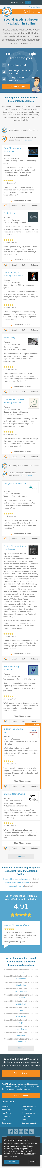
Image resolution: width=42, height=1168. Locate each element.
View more (21, 856)
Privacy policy (27, 1109)
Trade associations (29, 1106)
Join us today (21, 1073)
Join (27, 2)
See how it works (21, 1095)
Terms (24, 1120)
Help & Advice (7, 1113)
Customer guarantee (30, 1123)
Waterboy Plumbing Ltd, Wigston (16, 925)
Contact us (6, 1116)
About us (5, 1106)
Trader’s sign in (34, 7)
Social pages (7, 1123)
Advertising (6, 1109)
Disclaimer (26, 1116)
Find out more (26, 140)
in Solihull (21, 879)
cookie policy (29, 1154)
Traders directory (28, 1113)
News (4, 1120)
